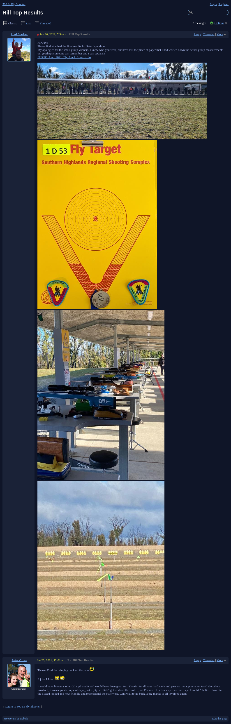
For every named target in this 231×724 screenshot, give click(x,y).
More (220, 34)
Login (213, 4)
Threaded (45, 23)
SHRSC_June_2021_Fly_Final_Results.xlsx (64, 57)
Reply (197, 34)
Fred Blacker (19, 34)
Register (223, 4)
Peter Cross (19, 660)
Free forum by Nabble (16, 718)
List (28, 23)
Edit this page (219, 718)
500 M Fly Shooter (13, 4)
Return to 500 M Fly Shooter (22, 706)
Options (219, 23)
